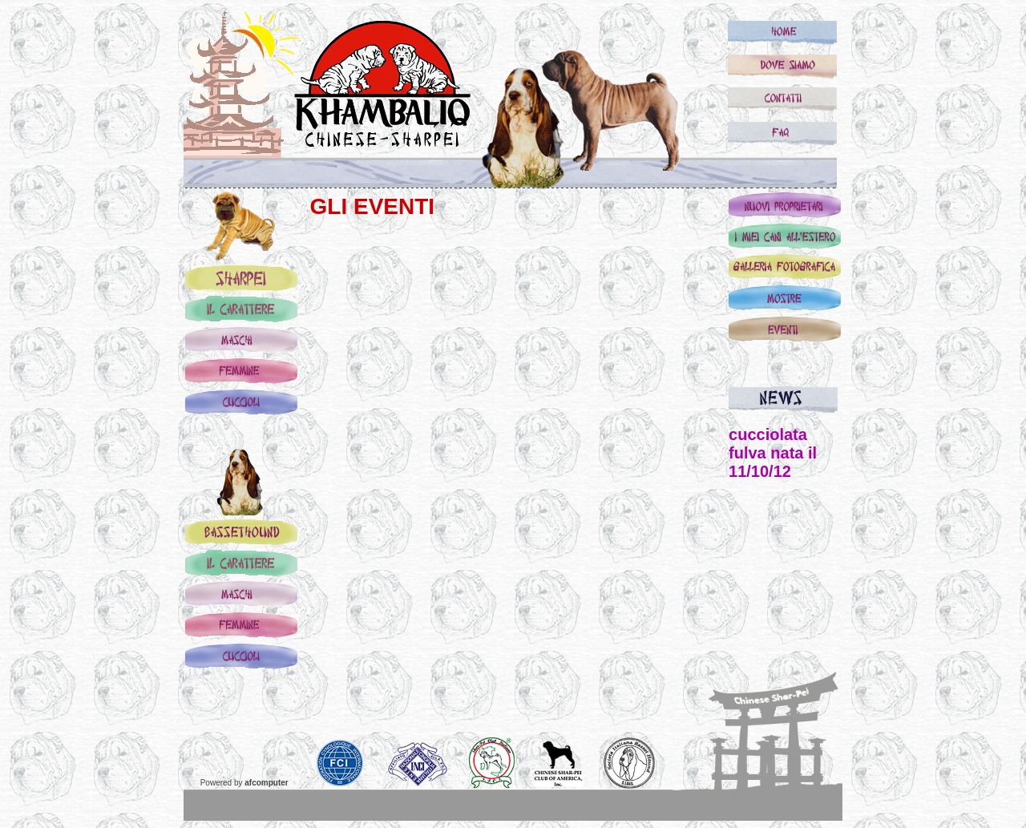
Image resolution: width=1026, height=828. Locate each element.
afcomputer (266, 782)
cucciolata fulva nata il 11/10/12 (773, 453)
